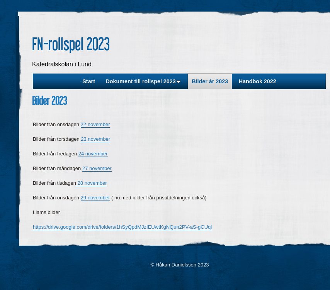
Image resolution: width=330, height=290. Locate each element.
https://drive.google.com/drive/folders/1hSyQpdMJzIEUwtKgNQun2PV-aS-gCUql (122, 227)
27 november (97, 168)
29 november (95, 198)
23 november (95, 139)
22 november (95, 124)
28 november (91, 183)
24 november (93, 154)
